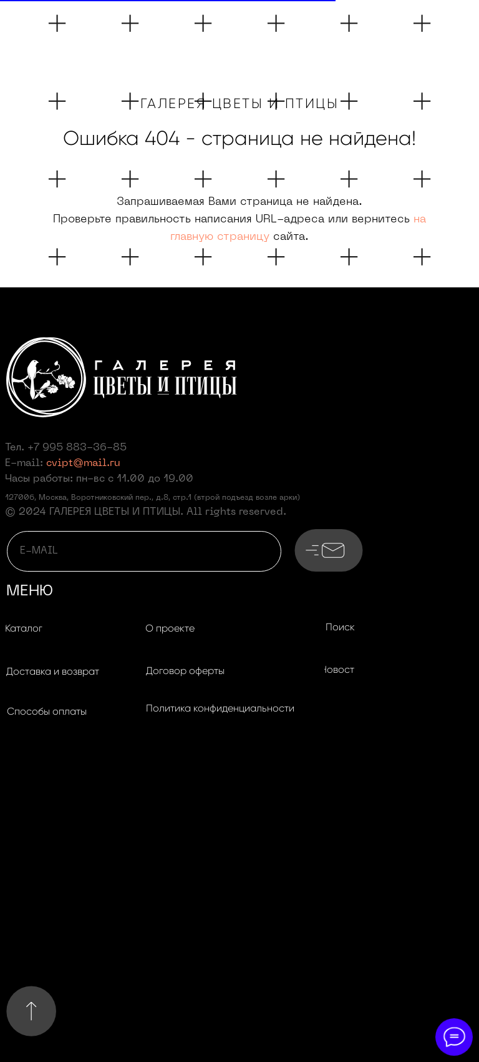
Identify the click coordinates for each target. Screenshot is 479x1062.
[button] (52, 672)
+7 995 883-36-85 (77, 448)
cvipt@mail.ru (83, 464)
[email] (144, 551)
